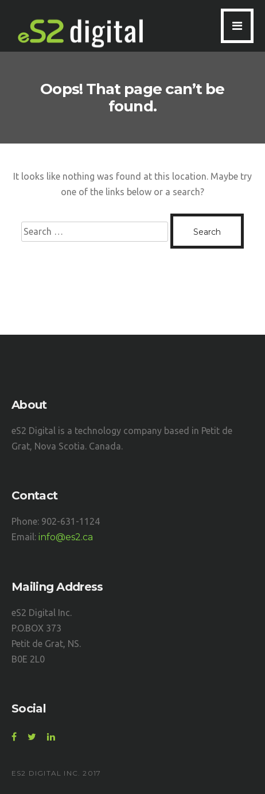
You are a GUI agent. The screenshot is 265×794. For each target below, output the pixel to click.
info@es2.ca (65, 537)
